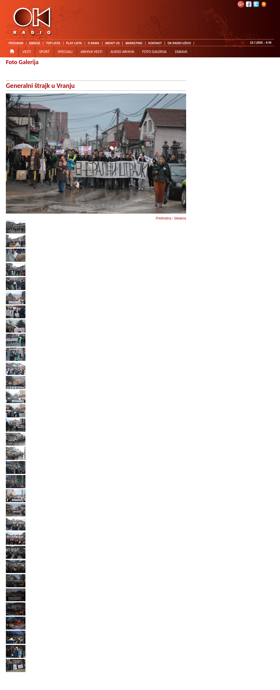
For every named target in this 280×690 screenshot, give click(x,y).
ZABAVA (181, 51)
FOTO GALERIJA (154, 51)
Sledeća (180, 218)
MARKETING (134, 43)
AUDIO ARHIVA (122, 51)
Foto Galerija (22, 62)
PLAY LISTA (74, 43)
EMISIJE (34, 43)
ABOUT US (112, 43)
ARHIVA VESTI (92, 51)
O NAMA (93, 43)
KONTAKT (155, 43)
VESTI (26, 51)
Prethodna (163, 218)
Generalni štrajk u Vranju (40, 85)
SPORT (44, 51)
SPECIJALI (65, 51)
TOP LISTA (53, 43)
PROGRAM (16, 43)
